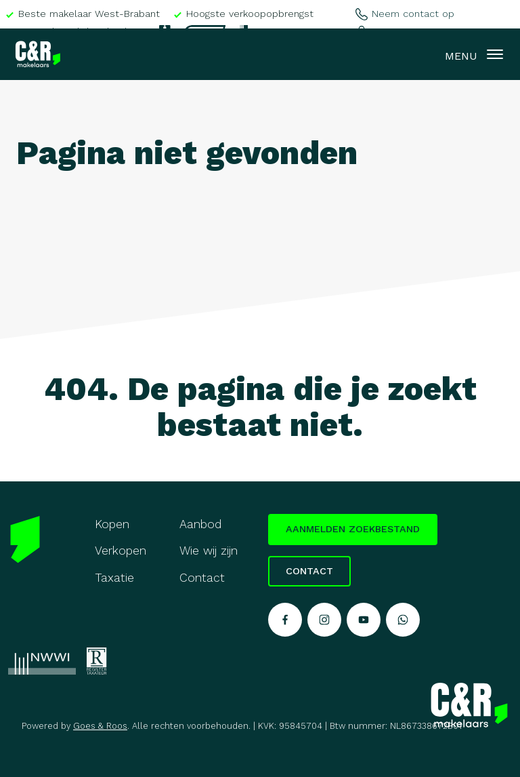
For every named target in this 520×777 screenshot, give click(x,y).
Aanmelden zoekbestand (353, 528)
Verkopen (120, 550)
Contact (202, 577)
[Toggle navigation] (495, 54)
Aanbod (200, 524)
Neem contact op (404, 13)
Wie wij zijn (208, 550)
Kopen (112, 524)
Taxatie (114, 577)
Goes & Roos (100, 726)
